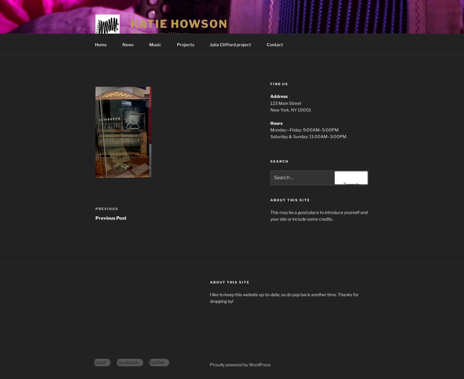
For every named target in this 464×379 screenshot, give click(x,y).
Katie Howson (179, 24)
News (130, 44)
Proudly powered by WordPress (240, 364)
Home (103, 44)
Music (158, 44)
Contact (275, 44)
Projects (188, 44)
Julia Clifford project (233, 44)
